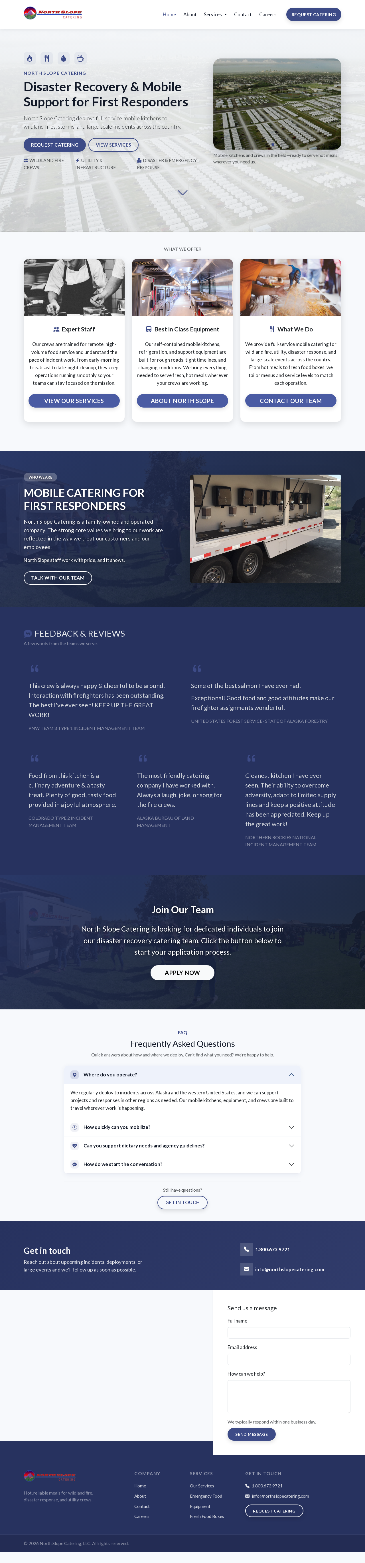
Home (169, 18)
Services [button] (213, 18)
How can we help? (246, 1384)
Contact (243, 18)
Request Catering (314, 17)
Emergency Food (206, 1507)
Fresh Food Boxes (207, 1527)
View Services (121, 152)
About (190, 18)
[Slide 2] (277, 151)
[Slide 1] (272, 151)
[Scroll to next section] (182, 200)
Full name (237, 1331)
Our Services (202, 1496)
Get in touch (182, 1213)
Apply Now (182, 981)
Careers (268, 18)
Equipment (200, 1517)
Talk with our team (59, 587)
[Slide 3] (282, 151)
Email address (242, 1358)
